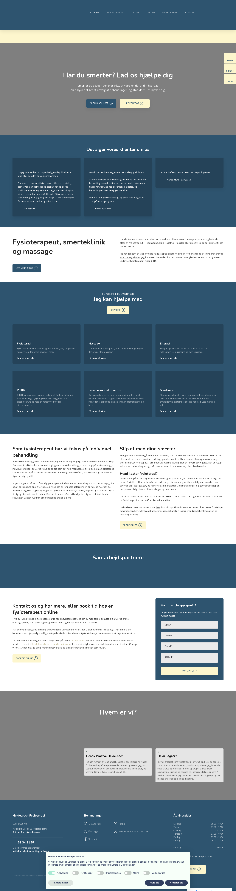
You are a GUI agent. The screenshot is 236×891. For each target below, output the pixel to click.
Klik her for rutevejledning (26, 832)
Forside (94, 12)
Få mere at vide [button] (60, 883)
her (158, 507)
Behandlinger (115, 12)
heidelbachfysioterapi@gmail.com (51, 643)
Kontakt (190, 12)
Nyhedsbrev (170, 12)
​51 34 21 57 (26, 842)
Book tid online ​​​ (27, 658)
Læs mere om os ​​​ (27, 268)
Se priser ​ (118, 310)
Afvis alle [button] (154, 883)
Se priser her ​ (133, 525)
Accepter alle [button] (176, 883)
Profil (136, 12)
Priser (151, 12)
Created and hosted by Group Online (29, 875)
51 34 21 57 (78, 640)
